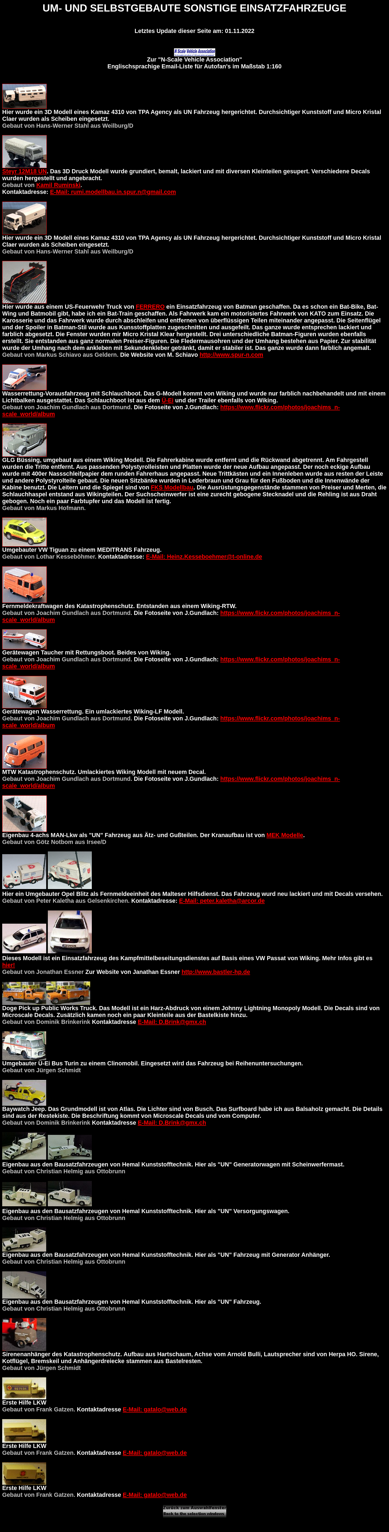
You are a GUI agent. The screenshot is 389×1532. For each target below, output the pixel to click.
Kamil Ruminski (58, 185)
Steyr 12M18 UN (24, 171)
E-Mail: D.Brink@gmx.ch (172, 1022)
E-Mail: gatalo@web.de (155, 1409)
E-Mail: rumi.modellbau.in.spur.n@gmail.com (113, 192)
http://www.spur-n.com (231, 355)
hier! (8, 965)
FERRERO (150, 306)
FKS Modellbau (172, 487)
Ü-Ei (167, 400)
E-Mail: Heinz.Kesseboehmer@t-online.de (204, 556)
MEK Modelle (284, 835)
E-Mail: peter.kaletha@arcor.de (222, 901)
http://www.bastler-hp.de (215, 972)
